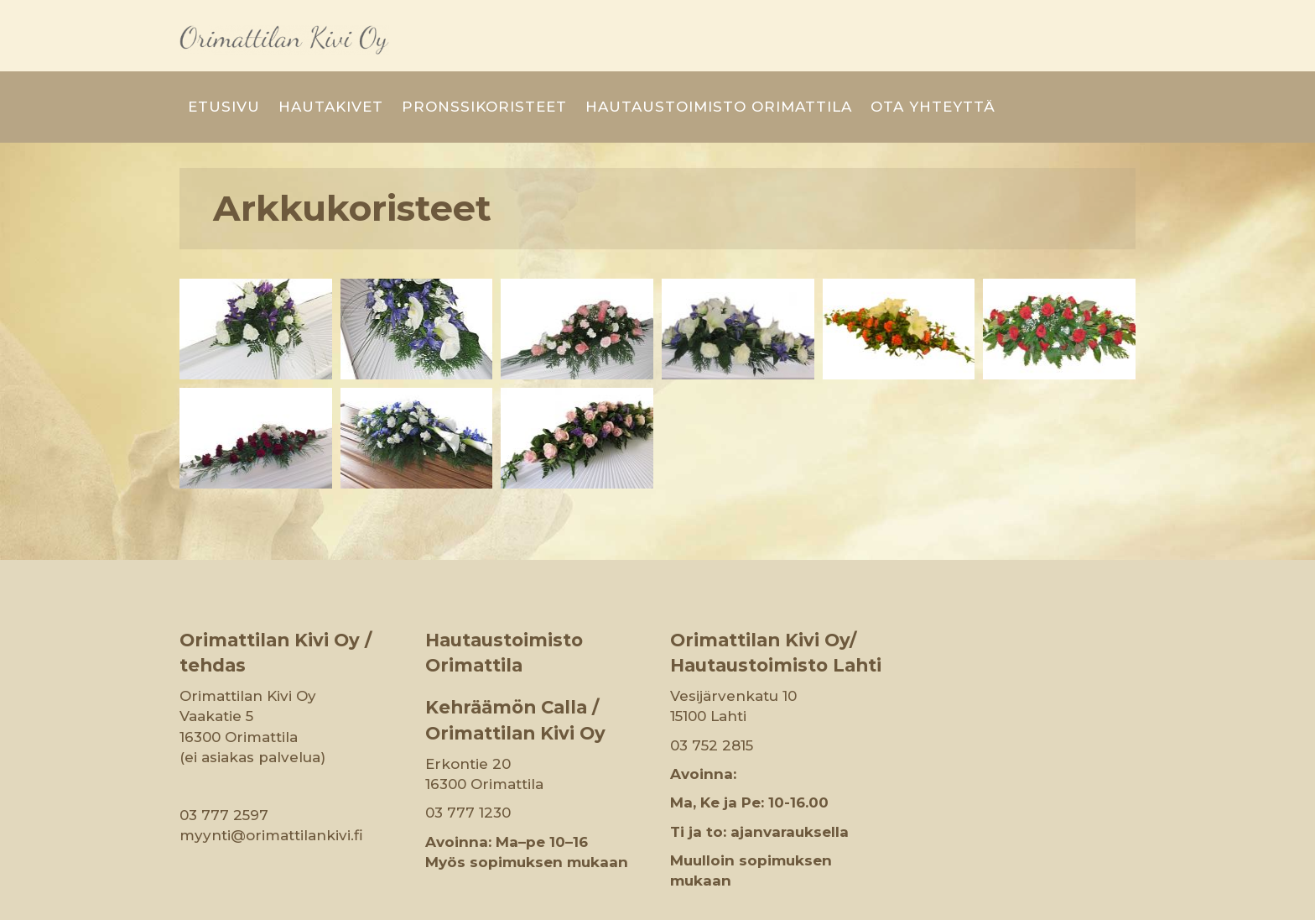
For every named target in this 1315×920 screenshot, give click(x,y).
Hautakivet (330, 77)
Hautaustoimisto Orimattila (718, 77)
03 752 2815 (711, 715)
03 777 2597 (223, 784)
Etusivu (224, 77)
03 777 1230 (468, 783)
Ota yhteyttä (933, 77)
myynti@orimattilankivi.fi (271, 805)
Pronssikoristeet (484, 77)
